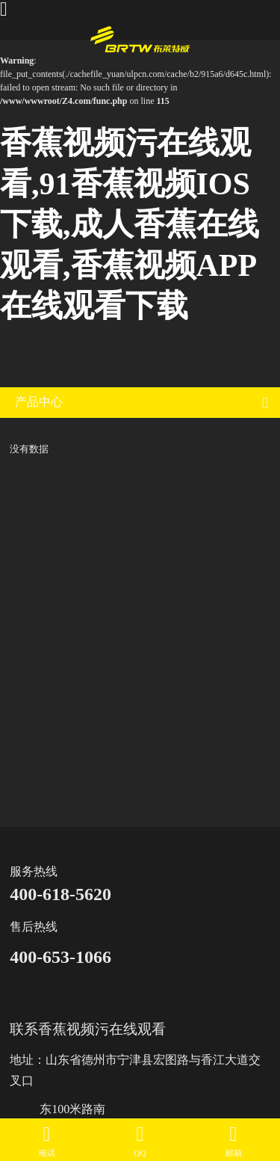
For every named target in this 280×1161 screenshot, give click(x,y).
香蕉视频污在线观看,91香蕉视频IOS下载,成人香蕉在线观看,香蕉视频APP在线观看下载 (129, 224)
